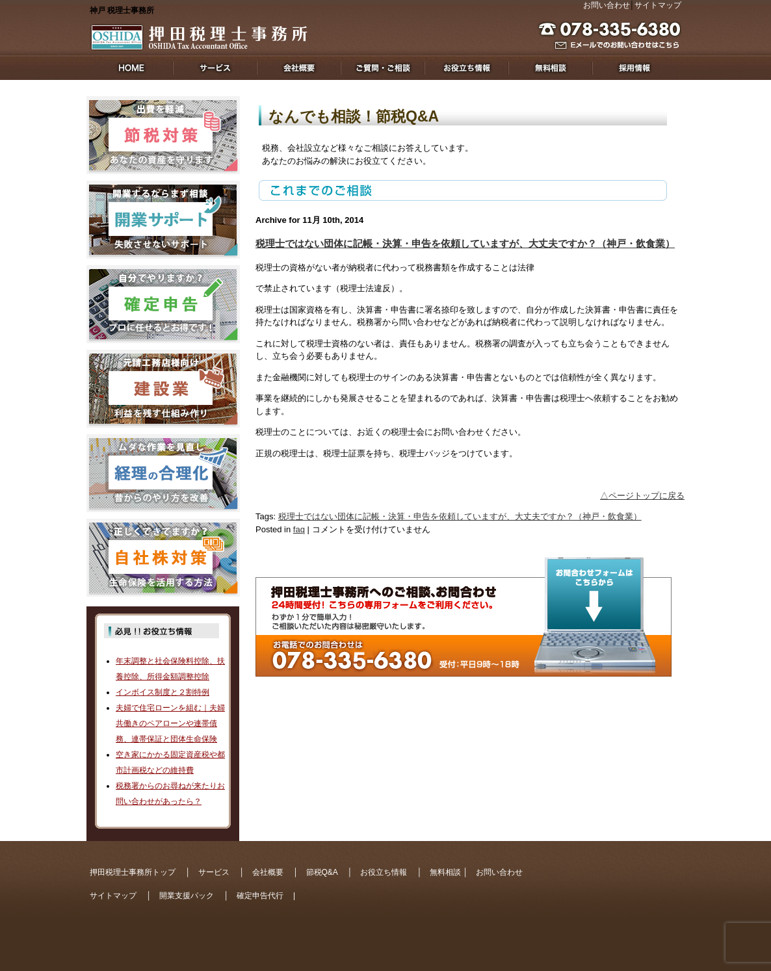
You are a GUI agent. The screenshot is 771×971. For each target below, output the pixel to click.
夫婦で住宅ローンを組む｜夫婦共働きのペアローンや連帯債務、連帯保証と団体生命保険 (170, 723)
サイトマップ (657, 5)
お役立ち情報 (383, 872)
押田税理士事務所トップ (133, 872)
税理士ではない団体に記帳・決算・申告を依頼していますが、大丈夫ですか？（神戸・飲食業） (465, 243)
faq (299, 529)
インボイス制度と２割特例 (162, 692)
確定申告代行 (260, 895)
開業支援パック (186, 895)
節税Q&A (322, 872)
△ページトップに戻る (642, 495)
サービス (213, 872)
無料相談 (445, 872)
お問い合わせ (606, 5)
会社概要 (267, 872)
